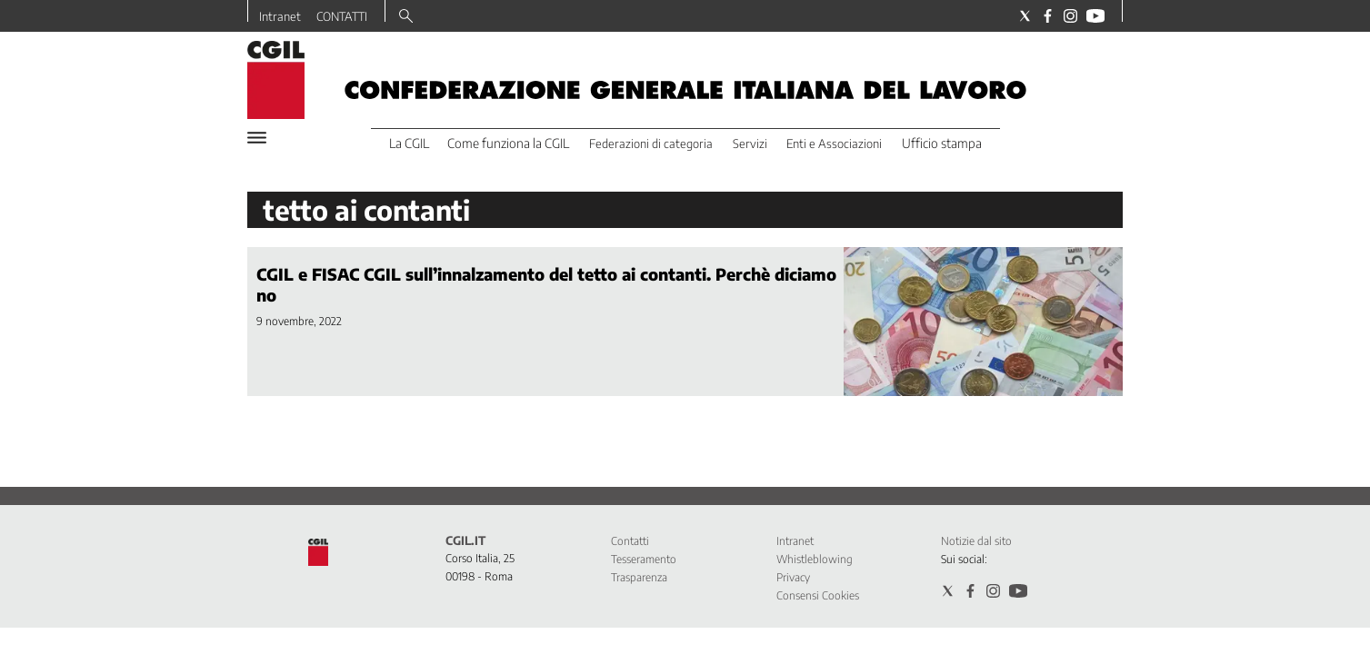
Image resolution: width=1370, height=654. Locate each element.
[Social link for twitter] (1025, 16)
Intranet (280, 16)
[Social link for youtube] (1095, 16)
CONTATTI (341, 16)
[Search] (406, 17)
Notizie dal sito (976, 541)
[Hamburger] (256, 137)
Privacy (793, 577)
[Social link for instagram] (1070, 16)
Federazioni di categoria (651, 143)
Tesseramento (643, 559)
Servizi (750, 143)
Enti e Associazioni (834, 143)
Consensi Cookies (817, 595)
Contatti (630, 541)
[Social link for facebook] (1048, 16)
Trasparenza (639, 577)
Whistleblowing (814, 559)
